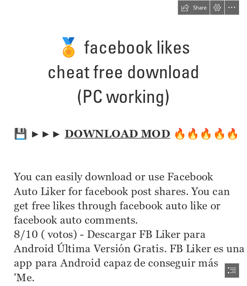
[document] (123, 143)
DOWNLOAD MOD (117, 132)
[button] (194, 7)
